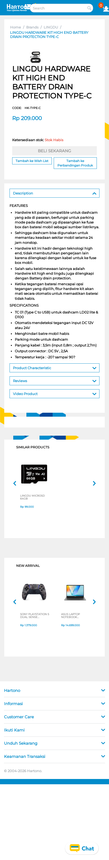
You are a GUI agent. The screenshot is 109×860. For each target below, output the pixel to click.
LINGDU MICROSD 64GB (32, 497)
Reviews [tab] (54, 380)
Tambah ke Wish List (32, 161)
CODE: (26, 108)
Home (15, 27)
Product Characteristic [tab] (54, 367)
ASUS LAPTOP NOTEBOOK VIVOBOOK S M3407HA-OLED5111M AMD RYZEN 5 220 (72, 616)
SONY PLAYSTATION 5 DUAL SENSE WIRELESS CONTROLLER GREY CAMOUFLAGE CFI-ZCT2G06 (34, 616)
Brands (32, 27)
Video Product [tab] (54, 393)
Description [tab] (54, 192)
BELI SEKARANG (54, 150)
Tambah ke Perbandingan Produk (75, 163)
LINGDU (51, 27)
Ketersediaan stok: (37, 140)
